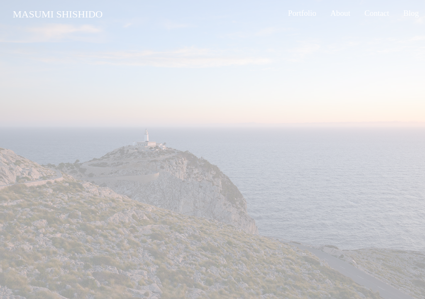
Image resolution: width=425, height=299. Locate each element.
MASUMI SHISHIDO (58, 14)
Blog (411, 13)
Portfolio (302, 13)
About (340, 13)
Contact (376, 13)
